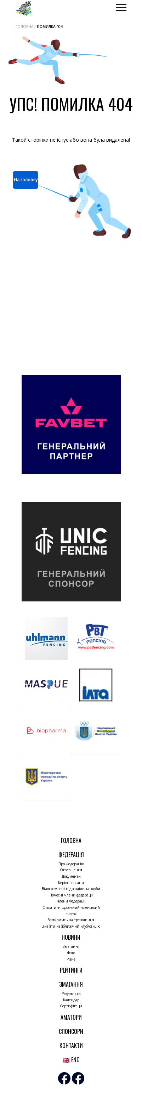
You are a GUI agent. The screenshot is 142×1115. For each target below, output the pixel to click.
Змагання (71, 946)
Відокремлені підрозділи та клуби (71, 888)
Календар (71, 999)
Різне (71, 959)
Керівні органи (71, 882)
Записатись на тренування (71, 919)
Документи (71, 876)
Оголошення (71, 869)
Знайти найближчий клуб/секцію (71, 926)
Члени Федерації (71, 901)
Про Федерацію (71, 863)
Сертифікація (71, 1005)
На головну (26, 180)
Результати (71, 993)
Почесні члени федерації (71, 895)
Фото (71, 952)
